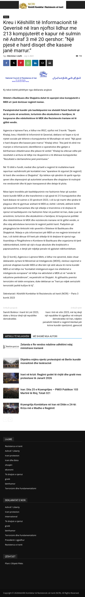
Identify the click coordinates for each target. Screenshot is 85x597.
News (6, 17)
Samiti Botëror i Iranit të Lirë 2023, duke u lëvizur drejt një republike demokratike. (21, 315)
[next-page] (10, 420)
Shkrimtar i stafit (14, 56)
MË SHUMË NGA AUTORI (45, 336)
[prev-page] (5, 420)
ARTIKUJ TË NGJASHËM (17, 336)
